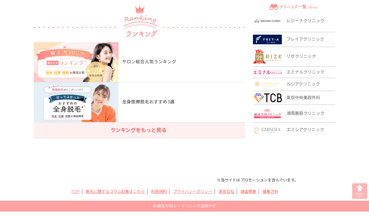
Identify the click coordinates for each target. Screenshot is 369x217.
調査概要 (248, 191)
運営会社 (226, 191)
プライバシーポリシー (192, 191)
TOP (75, 191)
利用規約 (159, 191)
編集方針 (270, 191)
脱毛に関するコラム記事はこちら (115, 191)
